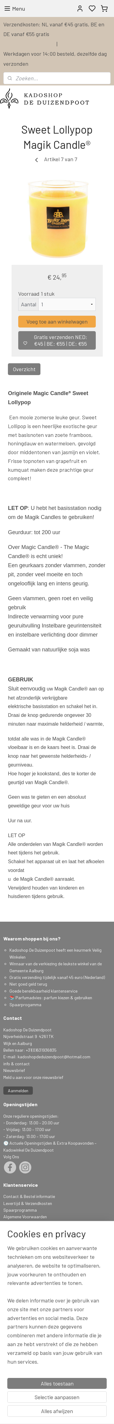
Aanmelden (18, 1090)
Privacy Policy (16, 1223)
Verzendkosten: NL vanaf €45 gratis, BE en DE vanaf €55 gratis (53, 29)
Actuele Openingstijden (30, 1143)
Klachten (11, 1230)
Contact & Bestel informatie (29, 1196)
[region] (57, 1339)
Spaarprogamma (25, 1004)
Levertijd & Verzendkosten (27, 1203)
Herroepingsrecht (19, 1237)
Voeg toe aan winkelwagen (57, 321)
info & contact (16, 1063)
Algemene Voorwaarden (25, 1216)
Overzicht (24, 369)
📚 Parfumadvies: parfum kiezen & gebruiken (50, 997)
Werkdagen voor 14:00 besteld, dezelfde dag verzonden (55, 58)
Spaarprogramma (20, 1210)
